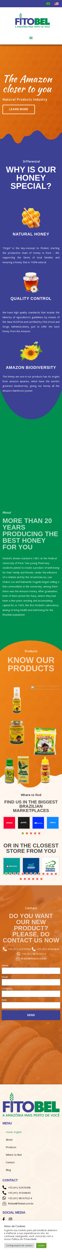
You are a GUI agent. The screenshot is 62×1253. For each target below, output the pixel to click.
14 (21, 879)
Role (4, 1000)
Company (7, 988)
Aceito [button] (41, 1245)
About (9, 1139)
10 (43, 874)
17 (33, 879)
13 (56, 874)
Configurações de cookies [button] (19, 1245)
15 (25, 879)
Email (5, 977)
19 (41, 879)
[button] (31, 37)
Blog (8, 1169)
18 (37, 879)
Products (11, 1147)
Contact (10, 1162)
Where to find (13, 1154)
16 (29, 879)
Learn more (18, 109)
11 (47, 874)
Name (5, 965)
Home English (14, 1132)
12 (51, 874)
